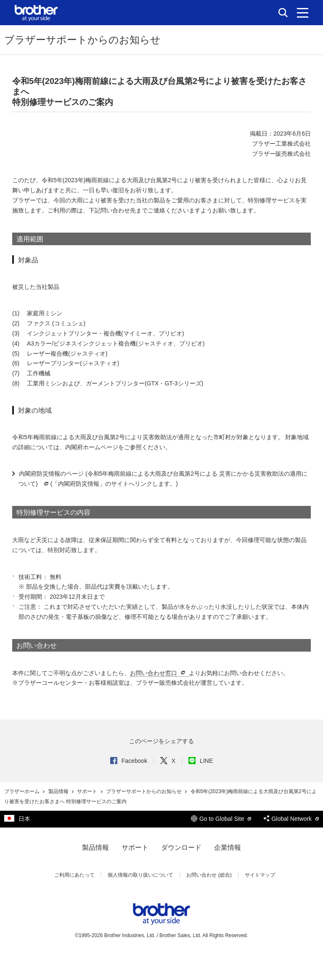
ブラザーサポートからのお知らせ (144, 791)
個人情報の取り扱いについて (140, 875)
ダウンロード (181, 847)
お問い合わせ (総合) (208, 875)
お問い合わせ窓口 (158, 673)
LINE (200, 760)
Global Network (291, 818)
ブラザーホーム (22, 791)
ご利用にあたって (74, 875)
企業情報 (227, 847)
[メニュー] (302, 12)
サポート (87, 791)
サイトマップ (260, 875)
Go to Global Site (221, 818)
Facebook (128, 760)
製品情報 (59, 791)
